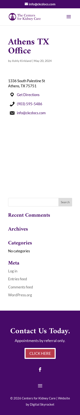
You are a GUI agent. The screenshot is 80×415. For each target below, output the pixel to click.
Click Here (40, 353)
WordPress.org (20, 295)
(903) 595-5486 (29, 104)
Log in (12, 271)
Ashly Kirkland (22, 61)
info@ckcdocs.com (31, 113)
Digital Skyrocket (42, 404)
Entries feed (17, 279)
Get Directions (28, 94)
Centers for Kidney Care (39, 398)
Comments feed (20, 287)
